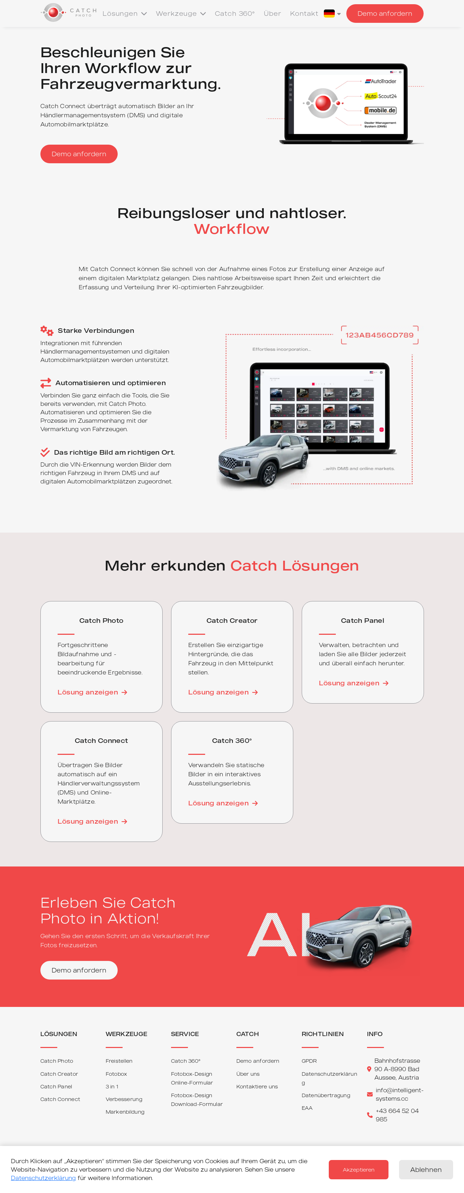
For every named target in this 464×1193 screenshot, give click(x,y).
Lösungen (125, 13)
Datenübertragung (326, 1095)
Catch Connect (60, 1099)
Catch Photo (56, 1061)
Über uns (248, 1074)
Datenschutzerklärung (43, 1177)
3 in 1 (112, 1086)
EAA (307, 1108)
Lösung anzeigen (92, 692)
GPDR (309, 1061)
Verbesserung (124, 1099)
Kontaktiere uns (257, 1086)
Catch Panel (56, 1086)
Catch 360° (235, 13)
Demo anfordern (385, 13)
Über (272, 13)
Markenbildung (125, 1112)
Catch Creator (59, 1074)
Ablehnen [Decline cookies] (426, 1169)
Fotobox (116, 1074)
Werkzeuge (181, 13)
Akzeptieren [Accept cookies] (358, 1170)
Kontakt (304, 13)
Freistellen (119, 1061)
